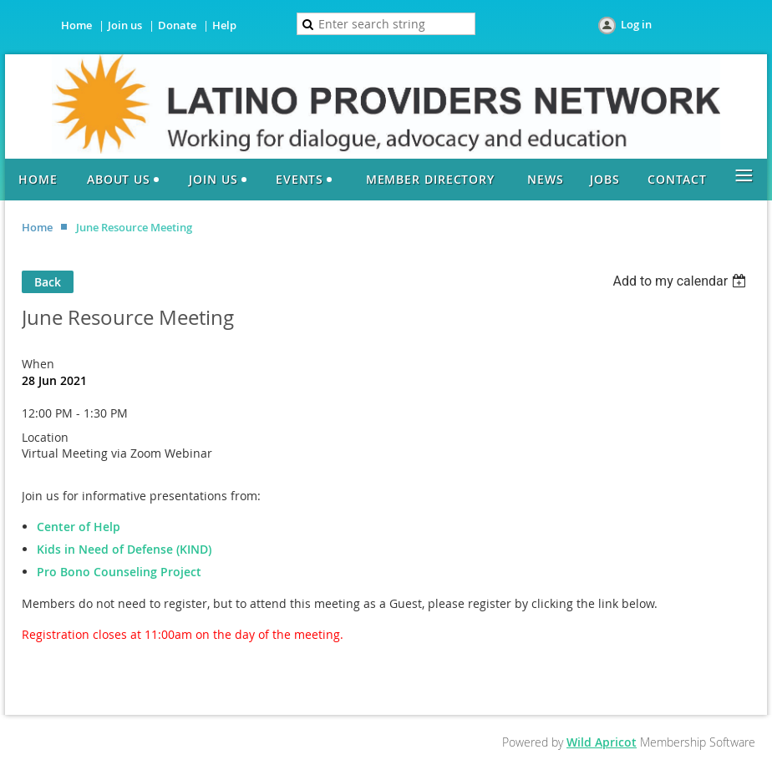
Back (47, 282)
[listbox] (681, 281)
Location (45, 437)
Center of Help (78, 526)
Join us (125, 25)
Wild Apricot (601, 742)
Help (224, 25)
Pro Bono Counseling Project (119, 572)
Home (76, 25)
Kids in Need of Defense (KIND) (124, 549)
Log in (636, 24)
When (38, 364)
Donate (177, 25)
